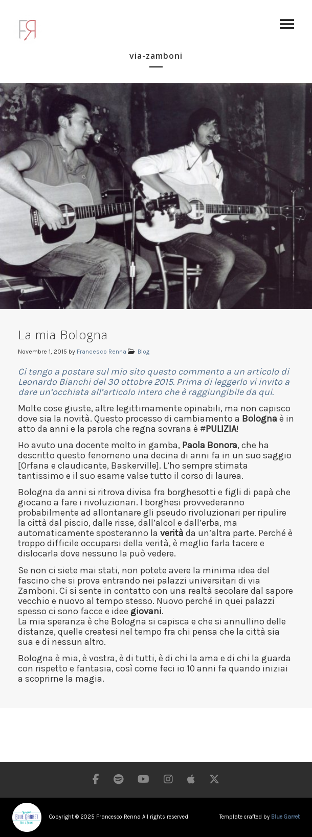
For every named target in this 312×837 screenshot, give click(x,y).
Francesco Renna (101, 351)
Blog (143, 351)
